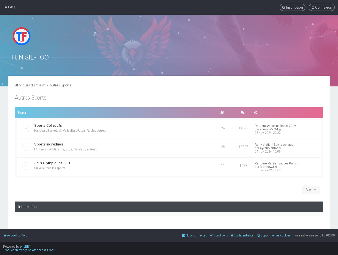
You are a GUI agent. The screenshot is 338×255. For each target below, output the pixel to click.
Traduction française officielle (23, 250)
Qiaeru (51, 250)
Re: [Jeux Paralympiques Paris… (276, 162)
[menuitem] (9, 7)
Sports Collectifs (48, 125)
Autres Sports (31, 97)
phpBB (24, 246)
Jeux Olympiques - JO (52, 162)
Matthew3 (267, 166)
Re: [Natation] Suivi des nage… (275, 144)
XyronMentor (269, 147)
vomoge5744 (269, 128)
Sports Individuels (49, 143)
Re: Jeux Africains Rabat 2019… (276, 125)
